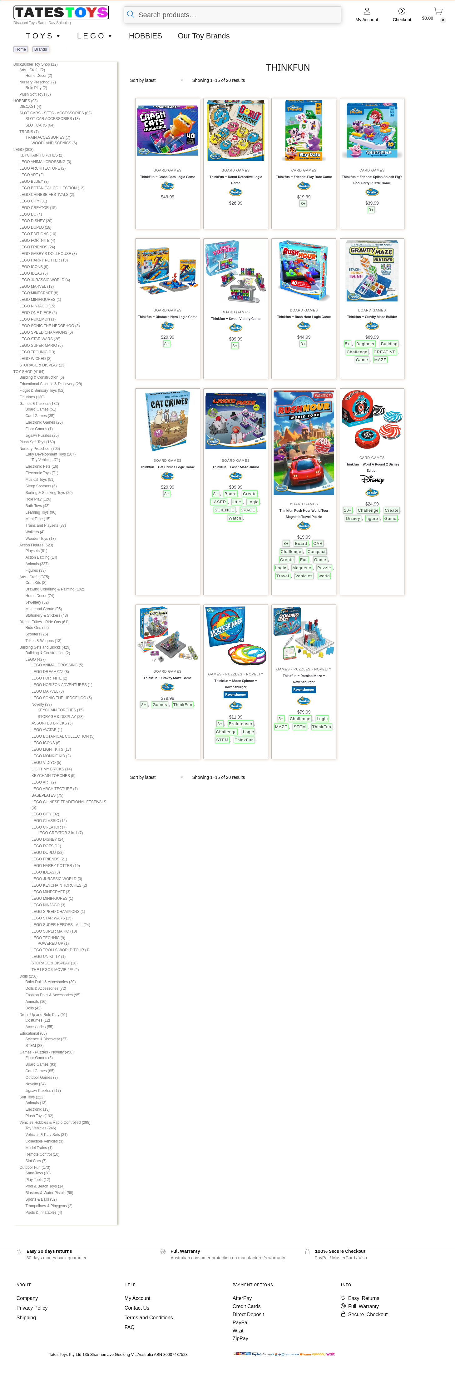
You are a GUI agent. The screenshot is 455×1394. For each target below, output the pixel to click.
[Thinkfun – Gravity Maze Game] (167, 634)
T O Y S (44, 36)
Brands (40, 49)
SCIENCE (225, 510)
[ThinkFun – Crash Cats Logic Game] (167, 130)
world (324, 576)
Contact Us (137, 1308)
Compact (317, 551)
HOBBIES (145, 36)
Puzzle (324, 567)
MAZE (380, 359)
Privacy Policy (32, 1308)
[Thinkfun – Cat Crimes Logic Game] (167, 420)
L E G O (95, 36)
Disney (353, 518)
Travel (282, 576)
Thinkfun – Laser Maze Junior (235, 467)
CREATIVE (385, 352)
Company (27, 1298)
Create (250, 493)
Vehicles (304, 576)
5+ (347, 343)
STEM (222, 740)
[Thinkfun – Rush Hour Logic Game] (303, 270)
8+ (167, 343)
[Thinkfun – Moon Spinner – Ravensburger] (235, 635)
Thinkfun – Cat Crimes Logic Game (167, 467)
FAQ (130, 1327)
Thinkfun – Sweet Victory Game (235, 319)
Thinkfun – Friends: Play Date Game (304, 177)
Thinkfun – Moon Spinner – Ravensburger (235, 684)
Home (20, 49)
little (236, 502)
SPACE (248, 510)
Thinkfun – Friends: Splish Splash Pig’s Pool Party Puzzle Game (372, 180)
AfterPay (242, 1298)
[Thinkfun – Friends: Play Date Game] (303, 130)
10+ (348, 510)
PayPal (241, 1322)
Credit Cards (247, 1306)
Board (231, 493)
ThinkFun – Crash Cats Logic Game (167, 177)
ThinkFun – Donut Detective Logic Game (235, 180)
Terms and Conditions (149, 1317)
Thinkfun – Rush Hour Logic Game (304, 317)
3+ (303, 203)
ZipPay (240, 1338)
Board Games (168, 170)
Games (160, 704)
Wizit (238, 1330)
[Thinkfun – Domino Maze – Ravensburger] (303, 633)
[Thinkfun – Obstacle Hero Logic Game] (167, 270)
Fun (304, 559)
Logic (252, 502)
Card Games (304, 170)
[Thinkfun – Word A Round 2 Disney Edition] (372, 419)
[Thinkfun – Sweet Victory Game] (235, 271)
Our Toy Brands (204, 36)
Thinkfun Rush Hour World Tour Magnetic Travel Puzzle (304, 514)
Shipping (26, 1317)
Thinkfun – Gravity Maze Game (167, 678)
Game (362, 359)
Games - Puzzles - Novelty (236, 674)
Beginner (365, 343)
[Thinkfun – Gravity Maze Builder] (372, 270)
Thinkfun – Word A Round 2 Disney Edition (372, 467)
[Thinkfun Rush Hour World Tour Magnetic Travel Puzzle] (303, 442)
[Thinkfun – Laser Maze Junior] (235, 420)
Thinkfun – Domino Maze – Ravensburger (304, 679)
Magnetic (301, 567)
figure (372, 518)
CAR (318, 543)
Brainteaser (241, 723)
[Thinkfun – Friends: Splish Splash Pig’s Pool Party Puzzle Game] (372, 130)
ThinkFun (182, 704)
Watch (235, 518)
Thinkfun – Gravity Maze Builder (372, 317)
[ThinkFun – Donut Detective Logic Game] (235, 130)
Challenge (357, 352)
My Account (366, 19)
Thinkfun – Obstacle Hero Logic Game (167, 317)
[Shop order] (159, 80)
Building (389, 343)
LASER (218, 502)
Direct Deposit (248, 1314)
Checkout (402, 19)
